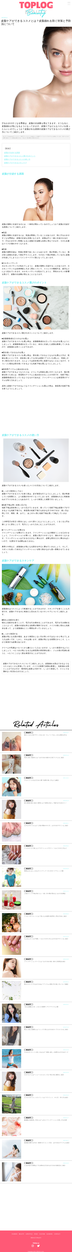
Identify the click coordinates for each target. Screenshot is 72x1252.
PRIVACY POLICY (36, 1238)
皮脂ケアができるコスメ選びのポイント (20, 156)
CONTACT (57, 1234)
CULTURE (42, 1234)
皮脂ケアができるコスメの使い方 (17, 159)
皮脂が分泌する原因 (12, 153)
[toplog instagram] (33, 1246)
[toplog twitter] (38, 1246)
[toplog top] (36, 5)
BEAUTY (21, 1234)
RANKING (50, 1234)
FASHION (14, 1234)
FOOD (36, 1234)
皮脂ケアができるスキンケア (15, 163)
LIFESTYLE (29, 1234)
